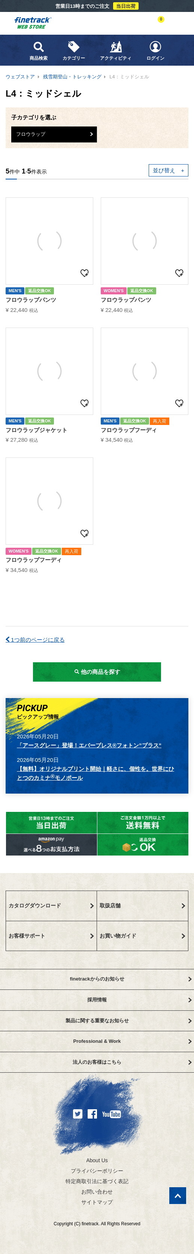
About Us (97, 1160)
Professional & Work (132, 1041)
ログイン (155, 50)
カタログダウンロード (51, 906)
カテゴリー (74, 50)
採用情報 (139, 1000)
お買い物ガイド (142, 936)
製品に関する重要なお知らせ (129, 1020)
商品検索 (38, 50)
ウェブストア (20, 76)
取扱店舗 (142, 906)
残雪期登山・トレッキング (72, 76)
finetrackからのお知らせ (130, 979)
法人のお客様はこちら (132, 1062)
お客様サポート (51, 936)
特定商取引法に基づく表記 (97, 1181)
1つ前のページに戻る (35, 640)
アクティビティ (116, 50)
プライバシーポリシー (97, 1171)
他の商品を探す (97, 672)
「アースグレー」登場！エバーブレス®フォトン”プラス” (89, 745)
